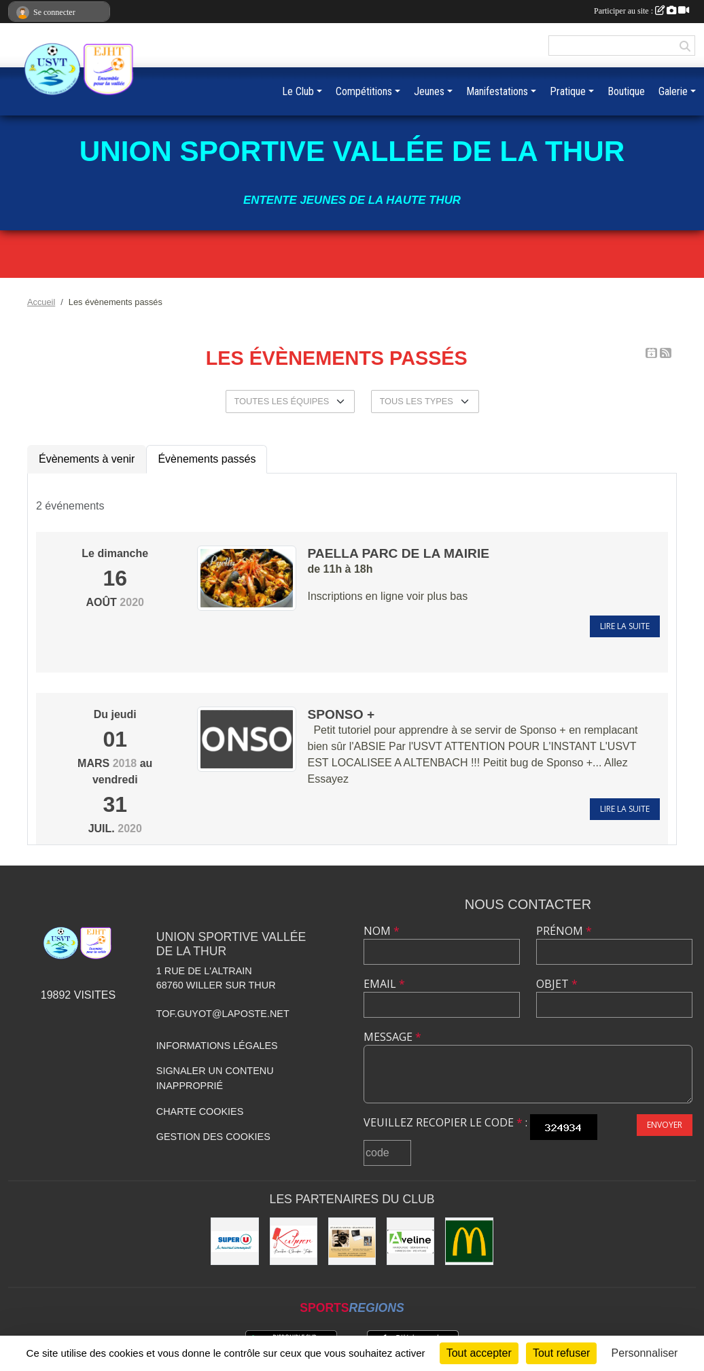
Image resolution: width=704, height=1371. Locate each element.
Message (392, 1036)
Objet (557, 983)
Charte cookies (199, 1111)
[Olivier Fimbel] (352, 1241)
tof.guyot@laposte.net (222, 1013)
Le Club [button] (298, 91)
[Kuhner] (293, 1241)
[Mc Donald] (469, 1241)
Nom (382, 930)
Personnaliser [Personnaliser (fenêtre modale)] (645, 1353)
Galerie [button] (673, 91)
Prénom (564, 930)
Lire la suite (625, 626)
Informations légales (217, 1045)
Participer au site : (641, 11)
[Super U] (234, 1241)
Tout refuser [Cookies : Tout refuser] (561, 1353)
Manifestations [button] (497, 91)
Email (384, 983)
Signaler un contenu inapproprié (215, 1078)
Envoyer (664, 1124)
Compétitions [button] (364, 91)
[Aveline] (410, 1241)
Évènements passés (207, 459)
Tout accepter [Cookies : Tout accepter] (479, 1353)
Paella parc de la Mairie (398, 553)
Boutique (626, 91)
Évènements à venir (87, 459)
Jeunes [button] (429, 91)
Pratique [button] (568, 91)
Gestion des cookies (213, 1136)
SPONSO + (340, 714)
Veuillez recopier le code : (445, 1122)
